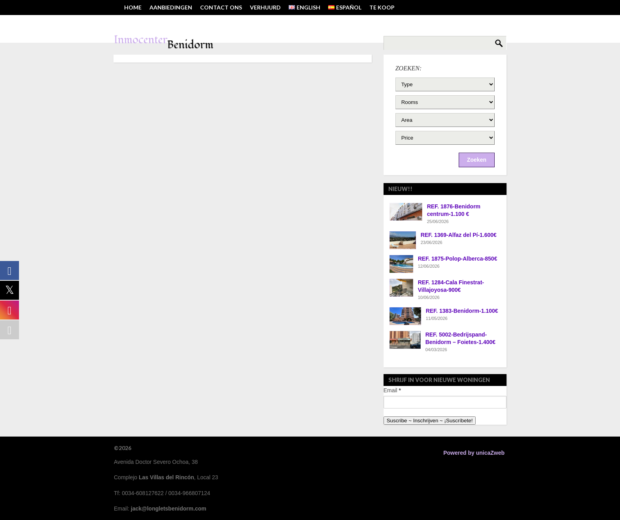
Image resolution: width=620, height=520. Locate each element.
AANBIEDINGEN (170, 7)
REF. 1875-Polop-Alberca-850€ (457, 258)
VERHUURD (265, 7)
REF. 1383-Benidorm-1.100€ (462, 311)
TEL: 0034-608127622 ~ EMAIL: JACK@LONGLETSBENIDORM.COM (211, 22)
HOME (133, 7)
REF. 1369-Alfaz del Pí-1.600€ (459, 235)
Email (392, 390)
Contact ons (221, 7)
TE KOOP (382, 7)
